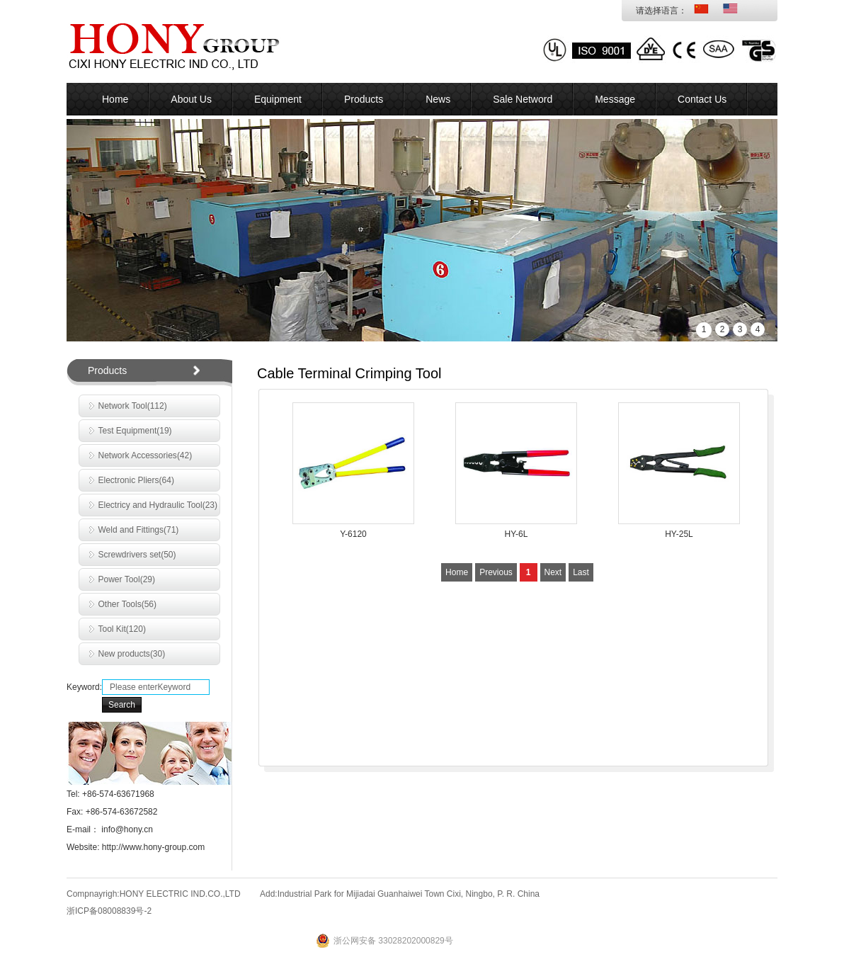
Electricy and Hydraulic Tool (158, 505)
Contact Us (702, 99)
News (438, 99)
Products (363, 99)
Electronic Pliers (136, 480)
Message (615, 99)
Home (115, 99)
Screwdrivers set (137, 555)
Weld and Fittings (138, 530)
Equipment (278, 99)
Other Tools (127, 604)
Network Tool (132, 406)
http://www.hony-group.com (152, 847)
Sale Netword (522, 99)
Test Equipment (135, 431)
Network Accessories (145, 455)
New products (132, 654)
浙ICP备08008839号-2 (109, 911)
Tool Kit (122, 629)
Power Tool (127, 579)
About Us (191, 99)
